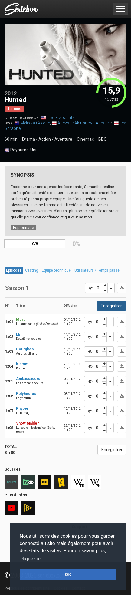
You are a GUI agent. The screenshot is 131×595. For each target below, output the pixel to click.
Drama (28, 139)
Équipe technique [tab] (56, 270)
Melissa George (35, 123)
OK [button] (68, 574)
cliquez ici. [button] (32, 558)
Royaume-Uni (20, 150)
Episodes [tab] (13, 270)
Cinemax (85, 139)
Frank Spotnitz (60, 117)
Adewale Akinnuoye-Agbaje (83, 123)
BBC (102, 139)
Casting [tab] (31, 270)
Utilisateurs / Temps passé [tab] (97, 270)
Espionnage (23, 227)
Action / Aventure (55, 139)
